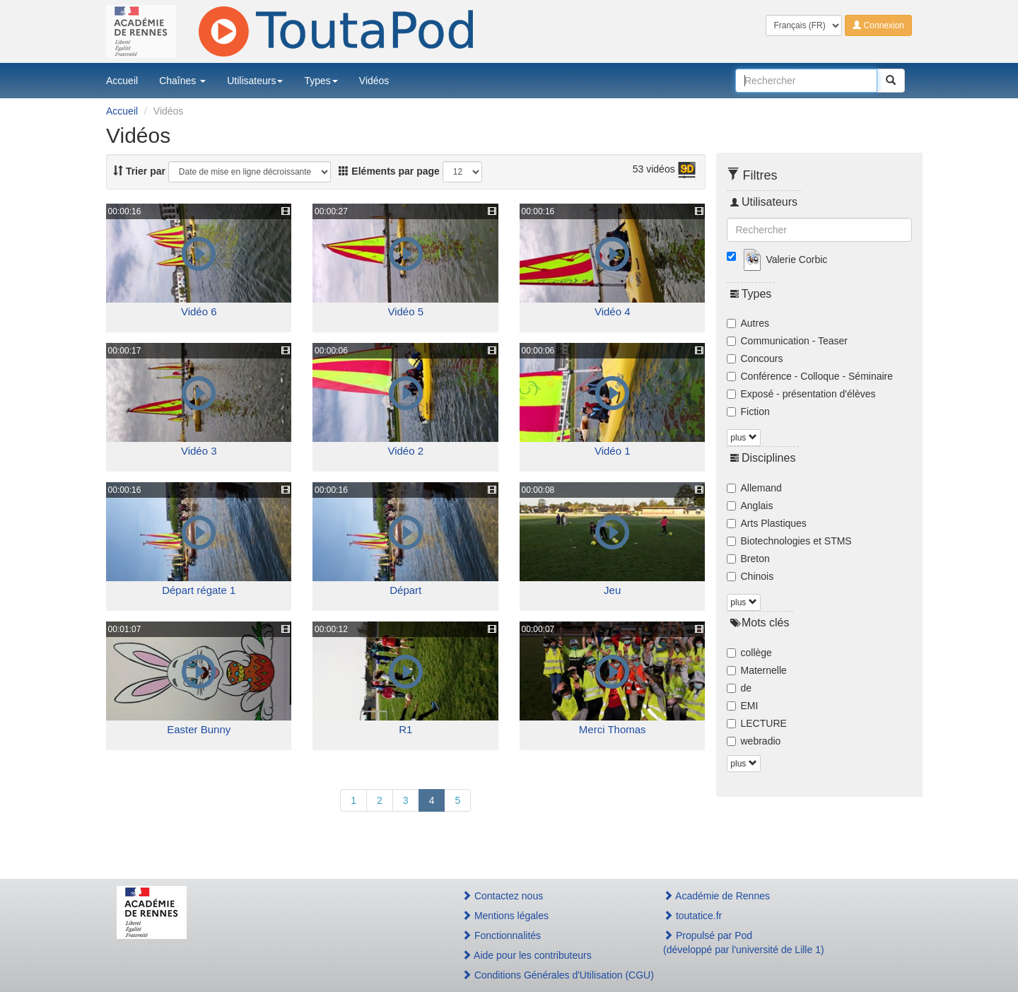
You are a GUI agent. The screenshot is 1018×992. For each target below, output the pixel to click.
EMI (743, 705)
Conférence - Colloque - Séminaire (810, 376)
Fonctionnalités (501, 935)
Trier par (139, 171)
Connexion (878, 25)
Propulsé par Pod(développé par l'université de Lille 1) (743, 942)
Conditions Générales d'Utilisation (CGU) (547, 975)
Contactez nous (502, 895)
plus (743, 438)
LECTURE (757, 723)
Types (320, 80)
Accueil (122, 80)
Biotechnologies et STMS (789, 541)
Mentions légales (505, 915)
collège (749, 652)
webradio (754, 741)
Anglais (750, 505)
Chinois (750, 576)
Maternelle (757, 670)
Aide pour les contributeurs (527, 955)
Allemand (754, 488)
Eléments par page (389, 171)
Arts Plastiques (767, 523)
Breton (748, 558)
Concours (755, 358)
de (739, 688)
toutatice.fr (692, 915)
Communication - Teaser (787, 340)
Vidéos (374, 80)
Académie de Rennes (716, 895)
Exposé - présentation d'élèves (801, 393)
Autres (748, 323)
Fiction (748, 411)
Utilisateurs (255, 80)
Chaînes (182, 80)
